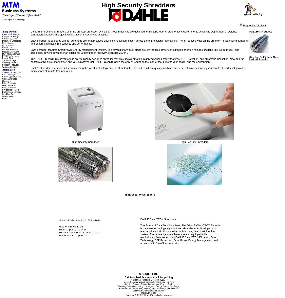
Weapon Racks (166, 284)
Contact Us (7, 81)
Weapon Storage (9, 67)
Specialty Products (10, 65)
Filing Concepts (9, 83)
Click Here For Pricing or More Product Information (263, 58)
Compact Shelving (10, 36)
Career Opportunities (11, 77)
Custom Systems (9, 39)
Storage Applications (150, 284)
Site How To (7, 94)
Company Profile (9, 79)
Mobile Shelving (131, 282)
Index (17, 20)
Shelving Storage (132, 284)
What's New (7, 96)
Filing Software (8, 43)
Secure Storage (9, 60)
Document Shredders (11, 41)
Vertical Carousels (147, 282)
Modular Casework (10, 52)
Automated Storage (10, 34)
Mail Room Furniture (165, 282)
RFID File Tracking (10, 56)
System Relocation (10, 90)
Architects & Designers (11, 72)
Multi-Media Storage (11, 54)
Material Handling (10, 50)
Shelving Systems (10, 63)
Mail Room (7, 47)
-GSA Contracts (8, 85)
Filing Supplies (8, 45)
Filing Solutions (9, 88)
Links (4, 98)
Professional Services (11, 92)
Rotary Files (7, 58)
